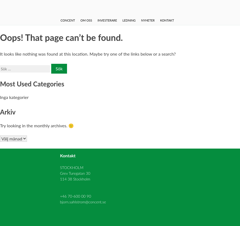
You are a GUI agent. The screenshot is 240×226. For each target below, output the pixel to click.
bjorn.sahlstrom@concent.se (83, 202)
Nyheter (148, 20)
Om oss (86, 20)
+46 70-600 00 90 (75, 196)
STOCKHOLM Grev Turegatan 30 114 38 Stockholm (75, 173)
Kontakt (167, 20)
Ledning (129, 20)
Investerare (107, 20)
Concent (67, 20)
